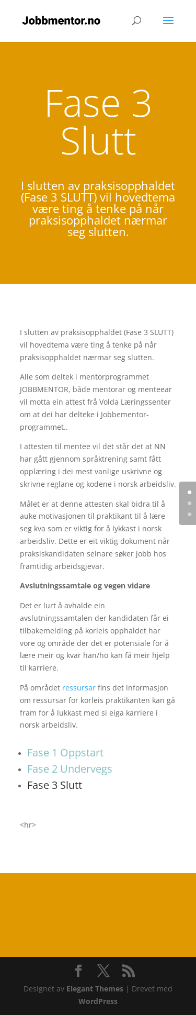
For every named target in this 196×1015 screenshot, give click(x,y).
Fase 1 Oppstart (65, 752)
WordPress (98, 1001)
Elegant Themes (94, 989)
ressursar (79, 688)
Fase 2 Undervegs (69, 769)
